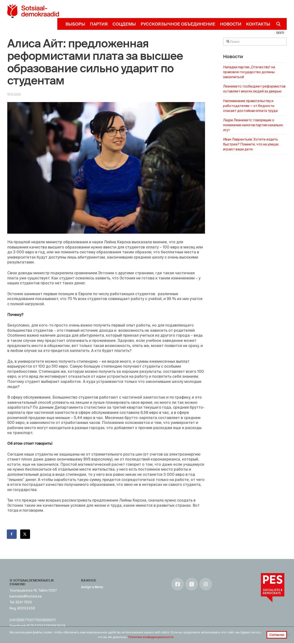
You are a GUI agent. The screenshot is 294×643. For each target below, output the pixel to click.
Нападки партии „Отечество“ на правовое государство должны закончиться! (249, 72)
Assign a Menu (92, 587)
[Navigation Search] (276, 24)
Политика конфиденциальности (151, 637)
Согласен (276, 635)
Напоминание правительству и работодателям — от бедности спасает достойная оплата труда (250, 106)
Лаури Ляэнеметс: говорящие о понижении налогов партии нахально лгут (253, 125)
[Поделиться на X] (25, 534)
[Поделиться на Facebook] (12, 534)
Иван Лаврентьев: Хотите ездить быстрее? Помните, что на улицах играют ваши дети (251, 144)
